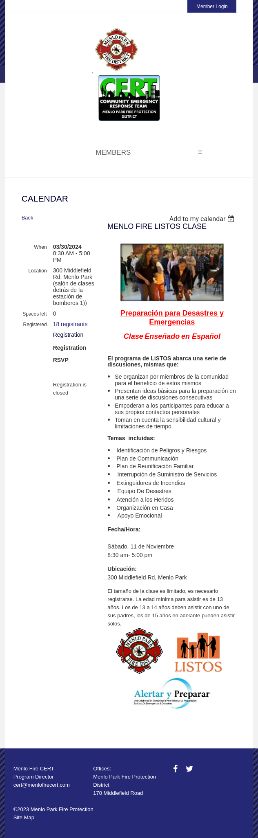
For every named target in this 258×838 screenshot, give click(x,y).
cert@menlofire (31, 785)
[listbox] (203, 219)
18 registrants (70, 324)
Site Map (23, 817)
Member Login (212, 6)
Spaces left (34, 314)
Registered (35, 324)
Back (27, 218)
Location (37, 271)
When (40, 247)
